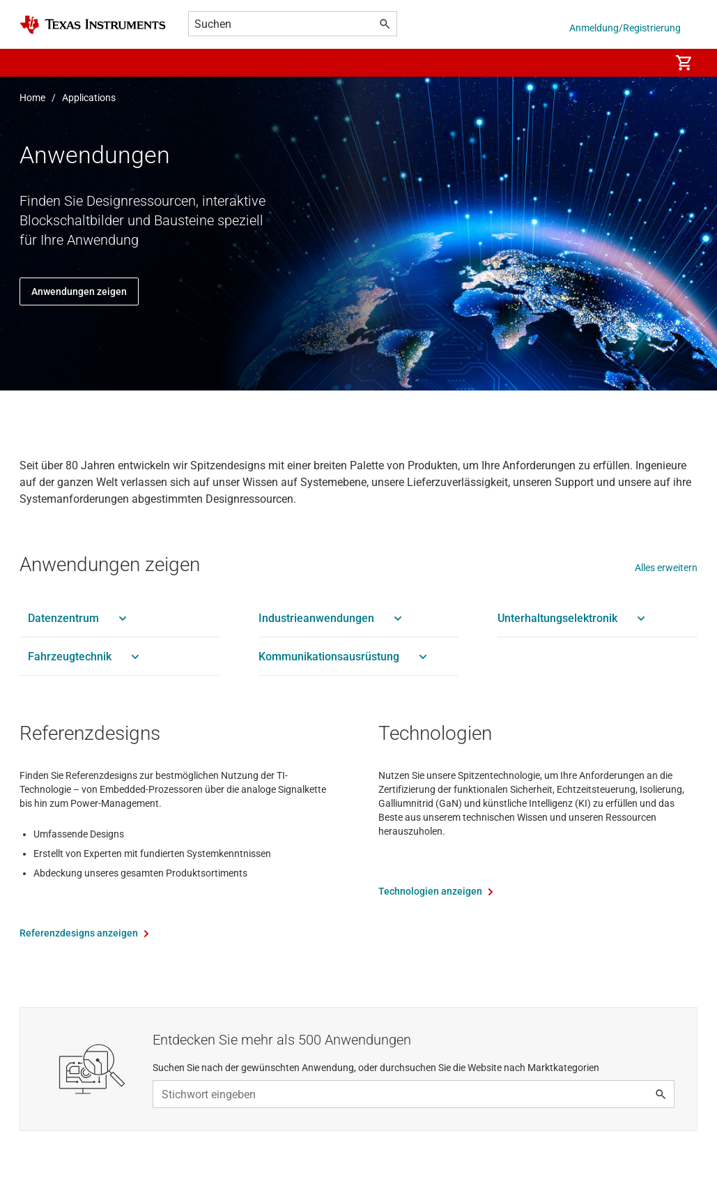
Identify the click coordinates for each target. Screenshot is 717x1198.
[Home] (93, 24)
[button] (33, 63)
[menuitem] (644, 63)
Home (32, 97)
